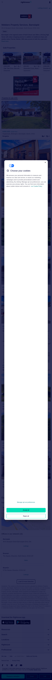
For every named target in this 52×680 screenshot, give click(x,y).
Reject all (26, 516)
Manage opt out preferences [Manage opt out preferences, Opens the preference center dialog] (26, 502)
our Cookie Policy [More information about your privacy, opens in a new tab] (36, 186)
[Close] (45, 162)
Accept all (26, 510)
